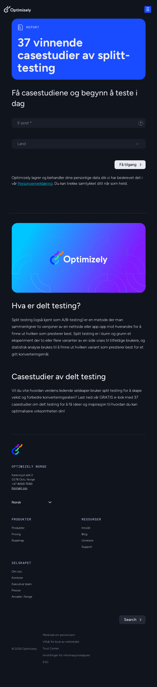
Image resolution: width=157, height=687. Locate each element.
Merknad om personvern (59, 635)
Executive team (22, 584)
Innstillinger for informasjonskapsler (66, 655)
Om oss (17, 571)
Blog (84, 534)
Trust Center (51, 648)
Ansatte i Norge (22, 596)
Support (87, 546)
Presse (16, 590)
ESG (45, 662)
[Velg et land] (79, 144)
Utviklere (87, 540)
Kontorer (17, 577)
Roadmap (18, 540)
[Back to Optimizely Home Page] (17, 10)
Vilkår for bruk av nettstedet (61, 641)
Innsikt (86, 528)
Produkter (18, 528)
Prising (16, 534)
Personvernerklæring (35, 183)
